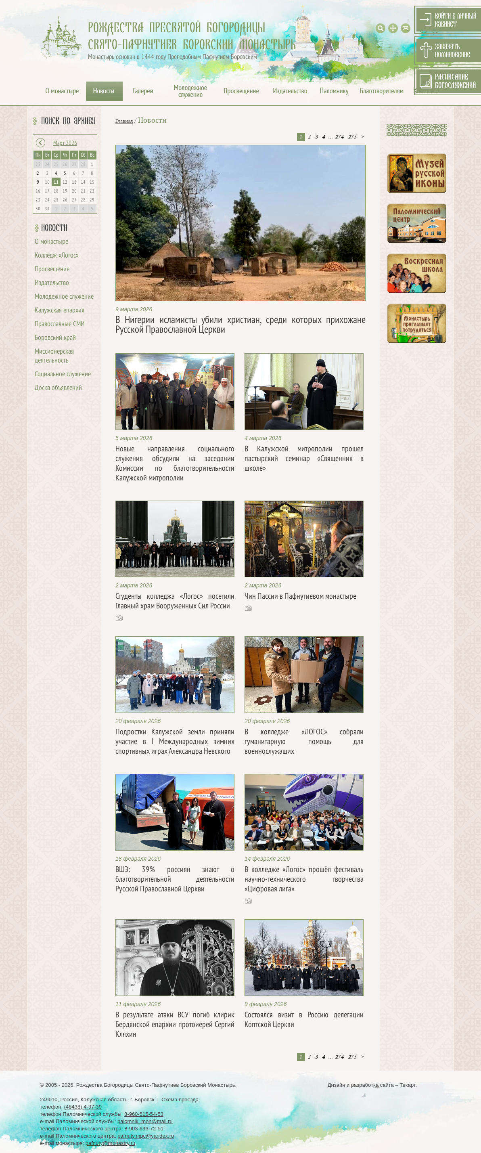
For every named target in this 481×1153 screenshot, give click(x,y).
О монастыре (51, 242)
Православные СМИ (60, 324)
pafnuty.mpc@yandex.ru (145, 1136)
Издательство (52, 283)
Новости (54, 228)
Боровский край (55, 338)
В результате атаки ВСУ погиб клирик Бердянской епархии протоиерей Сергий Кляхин (174, 1025)
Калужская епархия (59, 310)
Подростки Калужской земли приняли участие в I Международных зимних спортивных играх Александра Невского (174, 742)
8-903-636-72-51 (143, 1129)
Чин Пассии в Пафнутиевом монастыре (300, 596)
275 (352, 137)
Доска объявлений (58, 388)
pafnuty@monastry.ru (111, 1143)
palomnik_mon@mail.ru (145, 1121)
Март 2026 (65, 143)
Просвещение (52, 269)
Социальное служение (63, 374)
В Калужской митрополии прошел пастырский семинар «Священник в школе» (304, 459)
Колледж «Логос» (57, 255)
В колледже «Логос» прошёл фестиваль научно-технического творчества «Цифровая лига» (304, 879)
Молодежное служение (64, 296)
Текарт (407, 1085)
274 (339, 137)
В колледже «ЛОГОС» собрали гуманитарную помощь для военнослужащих (304, 742)
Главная (124, 121)
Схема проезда (180, 1099)
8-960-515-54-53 (143, 1114)
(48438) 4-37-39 (83, 1107)
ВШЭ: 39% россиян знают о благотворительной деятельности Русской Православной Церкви (174, 879)
